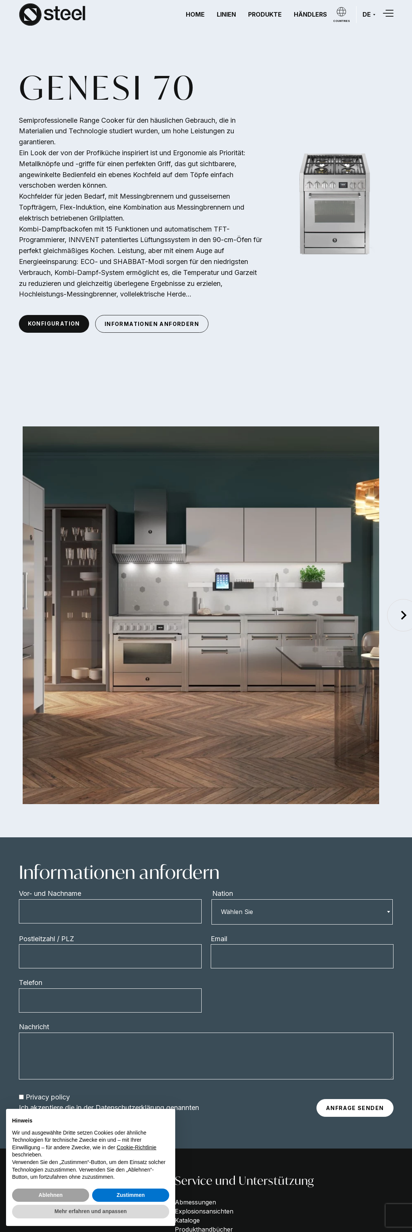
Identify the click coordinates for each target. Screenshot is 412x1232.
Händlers (310, 14)
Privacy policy (48, 1097)
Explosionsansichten (204, 1211)
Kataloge (187, 1220)
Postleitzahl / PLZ (46, 939)
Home (195, 14)
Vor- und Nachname (50, 893)
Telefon (30, 983)
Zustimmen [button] (131, 1195)
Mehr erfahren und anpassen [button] (90, 1211)
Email (219, 939)
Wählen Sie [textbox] (237, 912)
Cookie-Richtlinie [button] (136, 1147)
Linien (226, 14)
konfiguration (54, 323)
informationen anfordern (152, 324)
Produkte (265, 14)
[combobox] (302, 911)
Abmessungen (195, 1202)
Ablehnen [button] (51, 1195)
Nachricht (34, 1027)
